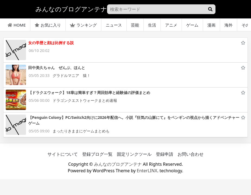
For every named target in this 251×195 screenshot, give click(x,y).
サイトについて (62, 154)
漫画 (211, 25)
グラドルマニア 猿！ (72, 75)
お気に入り (48, 25)
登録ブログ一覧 (97, 154)
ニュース (114, 25)
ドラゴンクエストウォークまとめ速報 (85, 100)
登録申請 (164, 154)
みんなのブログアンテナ (118, 164)
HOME (17, 25)
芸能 (135, 25)
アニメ (171, 25)
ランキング (83, 25)
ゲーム (192, 25)
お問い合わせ (191, 154)
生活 (152, 25)
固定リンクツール (134, 154)
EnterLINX (147, 171)
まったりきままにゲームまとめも (81, 131)
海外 (228, 25)
